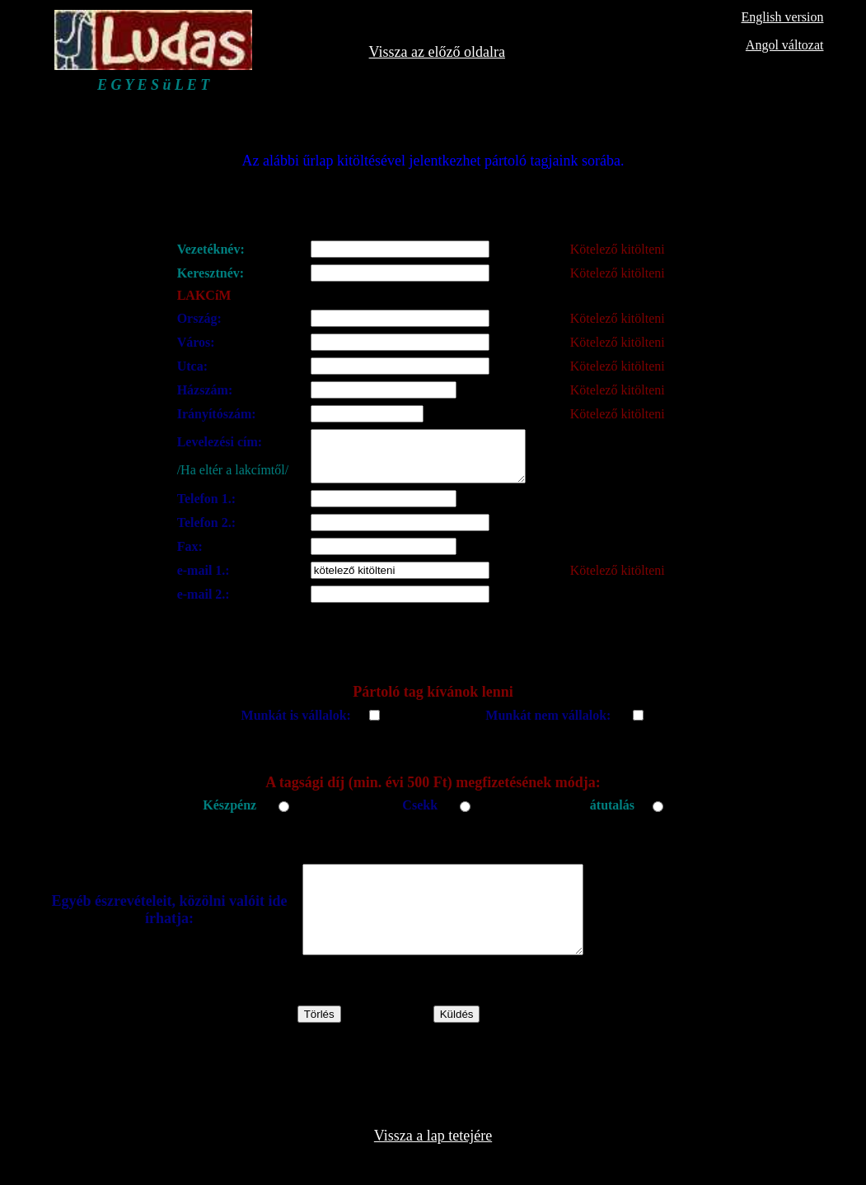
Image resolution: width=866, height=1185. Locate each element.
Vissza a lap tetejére (433, 1163)
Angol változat (785, 45)
